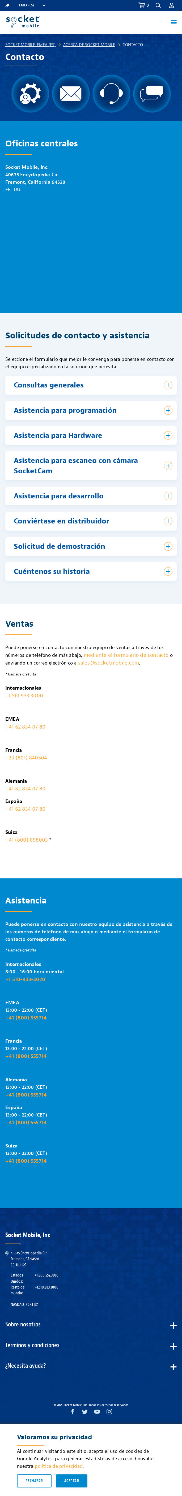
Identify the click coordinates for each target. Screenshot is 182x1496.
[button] (158, 5)
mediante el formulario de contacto (126, 655)
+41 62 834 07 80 (25, 726)
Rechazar (34, 1480)
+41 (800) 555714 (26, 1017)
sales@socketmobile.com (108, 662)
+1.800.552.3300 (46, 1275)
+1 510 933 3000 (24, 695)
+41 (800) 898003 (26, 840)
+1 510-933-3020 (25, 979)
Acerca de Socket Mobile (89, 44)
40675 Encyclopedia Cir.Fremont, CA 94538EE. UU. (29, 1259)
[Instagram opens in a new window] (109, 1413)
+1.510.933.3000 (46, 1287)
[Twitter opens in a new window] (85, 1413)
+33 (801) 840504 (26, 757)
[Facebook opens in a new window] (72, 1413)
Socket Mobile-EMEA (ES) (30, 44)
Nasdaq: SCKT (24, 1304)
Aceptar (71, 1480)
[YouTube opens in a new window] (97, 1413)
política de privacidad (59, 1466)
